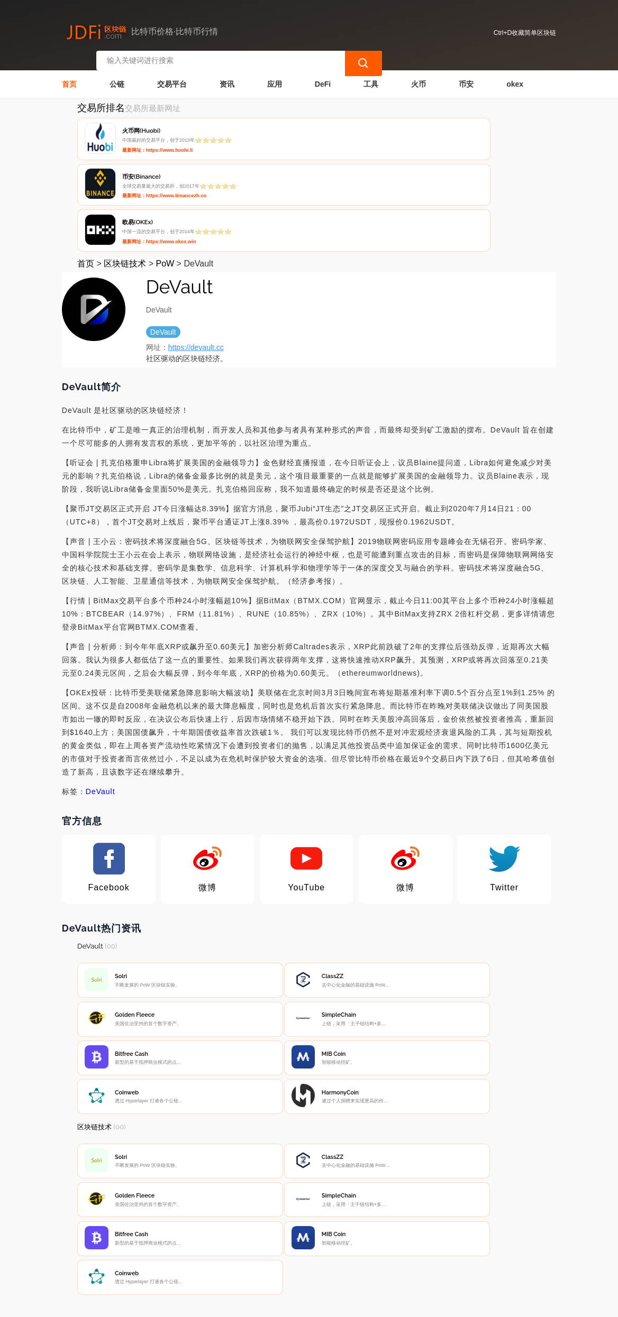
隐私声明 (237, 1244)
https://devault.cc (196, 250)
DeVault (100, 694)
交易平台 (172, 77)
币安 (466, 77)
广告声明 (290, 1244)
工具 (370, 77)
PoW (165, 166)
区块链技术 (125, 166)
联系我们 (184, 1244)
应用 (274, 77)
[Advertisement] (309, 1156)
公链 (117, 77)
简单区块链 (235, 1304)
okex (514, 77)
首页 (69, 77)
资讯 (227, 77)
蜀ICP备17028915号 (282, 1304)
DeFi (323, 77)
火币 (418, 77)
